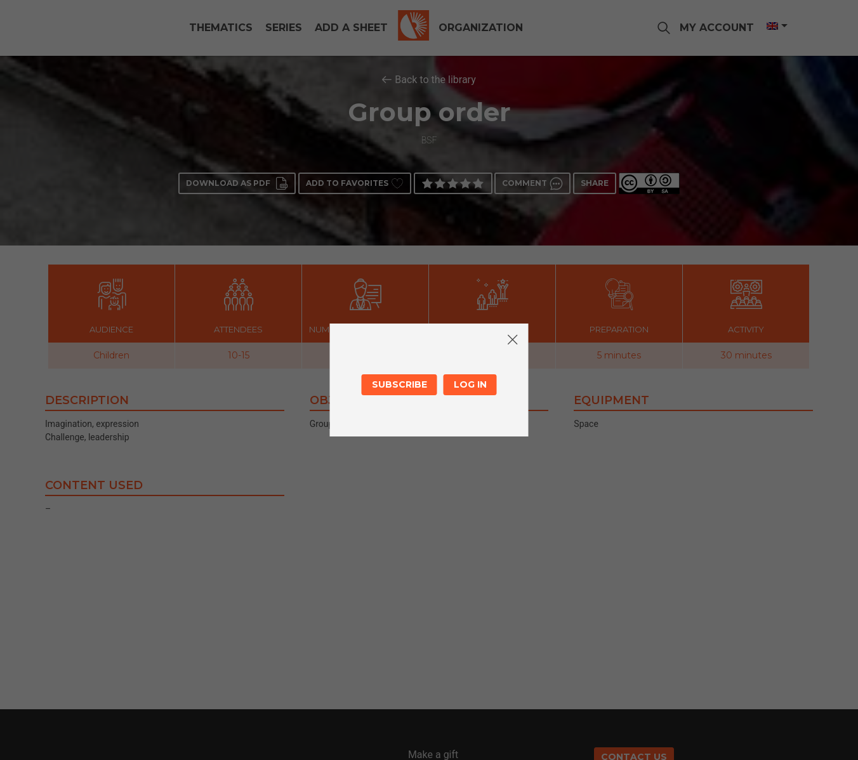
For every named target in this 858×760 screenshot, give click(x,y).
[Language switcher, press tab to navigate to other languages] (776, 26)
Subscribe (399, 384)
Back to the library (435, 80)
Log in (470, 384)
